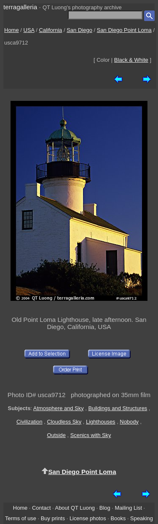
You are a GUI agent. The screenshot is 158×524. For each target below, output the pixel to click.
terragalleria (20, 7)
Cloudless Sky (64, 422)
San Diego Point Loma (124, 30)
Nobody (129, 422)
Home (11, 30)
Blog (104, 508)
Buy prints (53, 518)
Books (118, 518)
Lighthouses (100, 422)
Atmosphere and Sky (58, 408)
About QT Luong (75, 508)
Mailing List (128, 508)
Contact (41, 508)
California (50, 30)
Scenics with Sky (90, 435)
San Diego (79, 30)
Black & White (131, 60)
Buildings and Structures (117, 408)
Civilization (29, 422)
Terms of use (20, 518)
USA (29, 30)
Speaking (141, 518)
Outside (56, 435)
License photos (88, 518)
